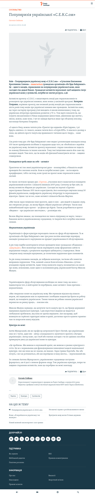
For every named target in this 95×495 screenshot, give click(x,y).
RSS (50, 454)
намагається (36, 84)
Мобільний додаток (17, 458)
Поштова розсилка (16, 462)
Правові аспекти (15, 484)
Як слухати (13, 454)
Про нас (12, 476)
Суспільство (15, 10)
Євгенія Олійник (16, 21)
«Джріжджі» (15, 248)
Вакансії (52, 476)
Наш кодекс (14, 480)
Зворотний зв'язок (56, 480)
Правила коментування (58, 458)
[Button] (71, 30)
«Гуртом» (42, 182)
